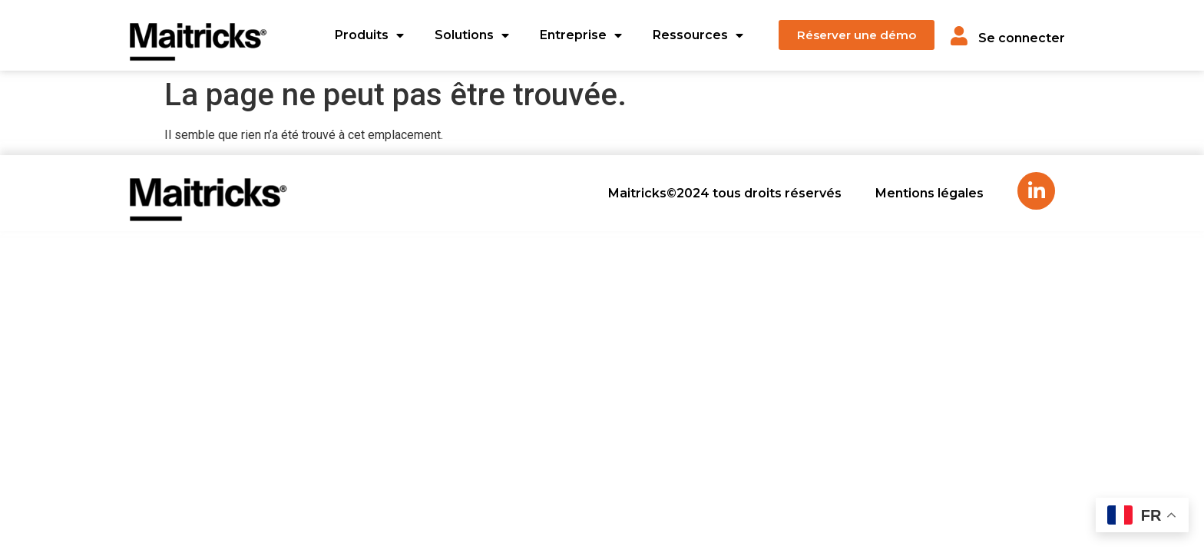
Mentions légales (929, 193)
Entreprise (581, 35)
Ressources (698, 35)
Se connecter (1021, 38)
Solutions (472, 35)
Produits (369, 35)
